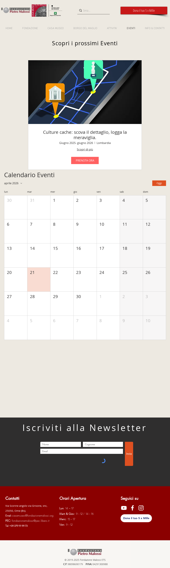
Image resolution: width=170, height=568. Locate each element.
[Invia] (129, 454)
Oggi (159, 183)
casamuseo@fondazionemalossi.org (32, 515)
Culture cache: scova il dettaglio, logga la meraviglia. (85, 134)
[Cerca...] (92, 10)
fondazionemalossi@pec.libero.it (30, 521)
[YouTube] (123, 507)
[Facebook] (132, 507)
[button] (144, 10)
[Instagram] (141, 507)
